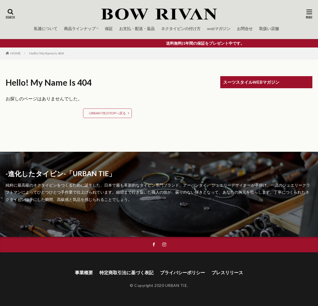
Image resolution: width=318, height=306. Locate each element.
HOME (15, 53)
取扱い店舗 (269, 28)
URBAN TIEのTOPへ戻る (107, 113)
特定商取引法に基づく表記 (126, 272)
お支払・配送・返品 (137, 28)
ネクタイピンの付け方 (181, 28)
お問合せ (245, 28)
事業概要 (84, 272)
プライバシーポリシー (182, 272)
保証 (109, 28)
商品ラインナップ (79, 28)
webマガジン (218, 28)
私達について (45, 28)
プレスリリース (227, 272)
